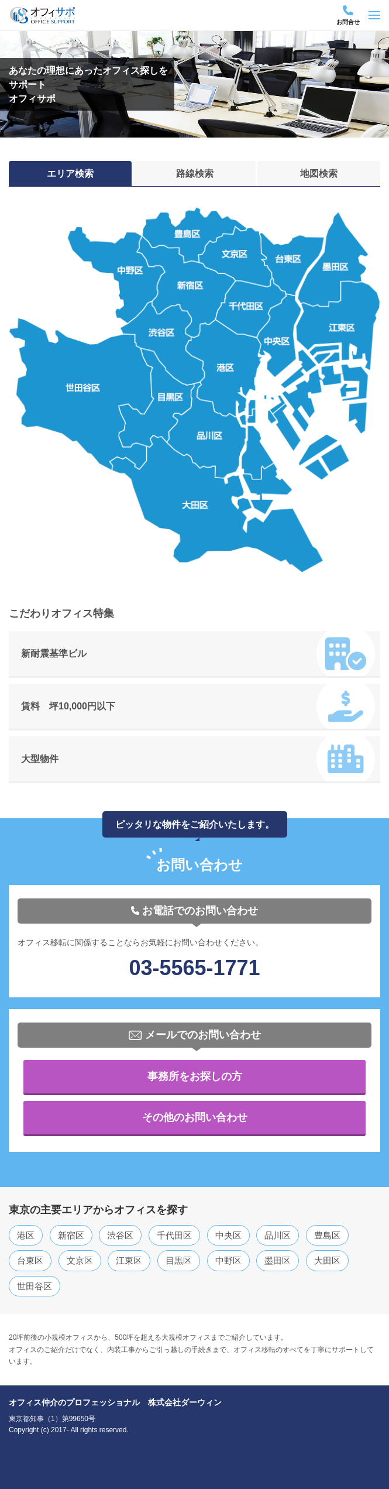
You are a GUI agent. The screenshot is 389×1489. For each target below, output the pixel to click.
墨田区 (277, 1260)
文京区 (80, 1260)
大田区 (327, 1260)
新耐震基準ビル (198, 654)
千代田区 (174, 1235)
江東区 (129, 1260)
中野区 (228, 1260)
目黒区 (179, 1260)
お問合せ (348, 15)
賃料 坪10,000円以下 (198, 707)
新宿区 (71, 1235)
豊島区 (327, 1235)
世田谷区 (34, 1286)
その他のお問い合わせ (194, 1117)
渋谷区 (120, 1235)
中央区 (228, 1235)
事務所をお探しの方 (194, 1076)
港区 (26, 1235)
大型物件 (198, 759)
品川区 (277, 1235)
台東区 (30, 1260)
